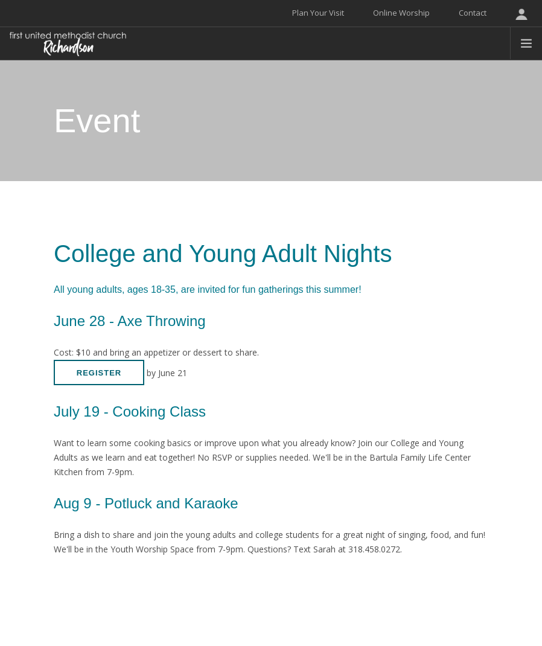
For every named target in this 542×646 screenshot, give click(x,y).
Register (99, 372)
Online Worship (401, 12)
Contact (472, 12)
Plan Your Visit (318, 12)
